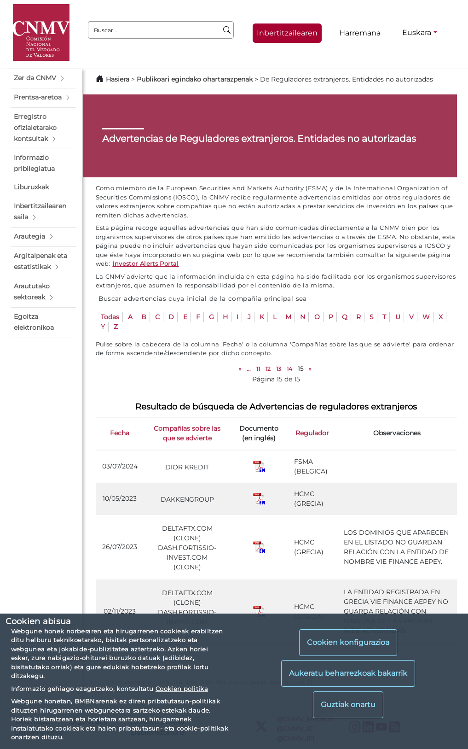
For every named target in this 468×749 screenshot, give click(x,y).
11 (258, 368)
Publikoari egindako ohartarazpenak (195, 79)
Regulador (312, 433)
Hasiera (117, 79)
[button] (43, 78)
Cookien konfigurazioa (348, 642)
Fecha (119, 433)
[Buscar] (227, 30)
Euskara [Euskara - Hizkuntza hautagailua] (416, 32)
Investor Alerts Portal (145, 263)
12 (268, 368)
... (249, 368)
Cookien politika (182, 688)
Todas (110, 317)
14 (289, 368)
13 (278, 368)
